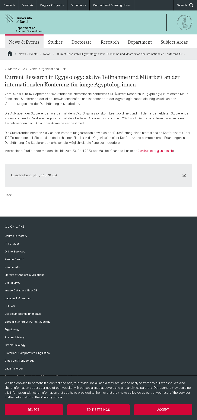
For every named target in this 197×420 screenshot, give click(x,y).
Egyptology (12, 329)
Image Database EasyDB (21, 290)
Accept (163, 409)
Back (8, 195)
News (47, 54)
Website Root (9, 53)
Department (140, 42)
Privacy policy (51, 397)
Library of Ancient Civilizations (24, 274)
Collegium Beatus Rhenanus (23, 313)
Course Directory (16, 235)
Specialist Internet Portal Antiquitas (27, 321)
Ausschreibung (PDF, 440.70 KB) (98, 175)
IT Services (12, 243)
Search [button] (185, 5)
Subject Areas (174, 42)
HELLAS (10, 306)
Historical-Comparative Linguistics (27, 353)
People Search (14, 259)
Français (27, 5)
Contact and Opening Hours (112, 5)
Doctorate (82, 42)
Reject (33, 409)
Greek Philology (15, 345)
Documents (78, 5)
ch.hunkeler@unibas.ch (156, 151)
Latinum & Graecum (18, 298)
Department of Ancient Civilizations (29, 29)
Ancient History (15, 337)
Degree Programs (52, 5)
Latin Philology (14, 368)
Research (110, 42)
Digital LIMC (12, 282)
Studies (55, 42)
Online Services (15, 251)
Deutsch (9, 5)
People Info (12, 267)
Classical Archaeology (19, 360)
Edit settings (98, 409)
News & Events (24, 42)
